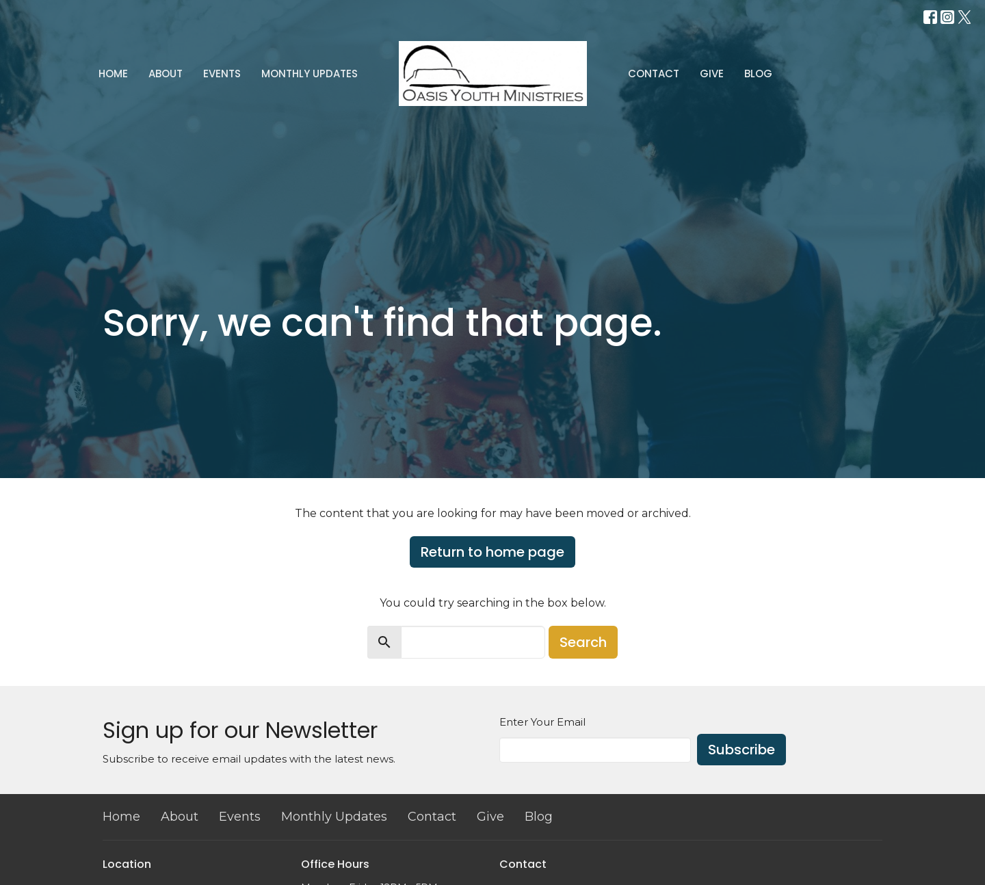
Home (113, 73)
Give (712, 73)
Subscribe (741, 749)
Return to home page (492, 552)
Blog (758, 73)
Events (222, 73)
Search (583, 642)
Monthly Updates (309, 73)
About (165, 73)
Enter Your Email (542, 721)
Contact (653, 73)
